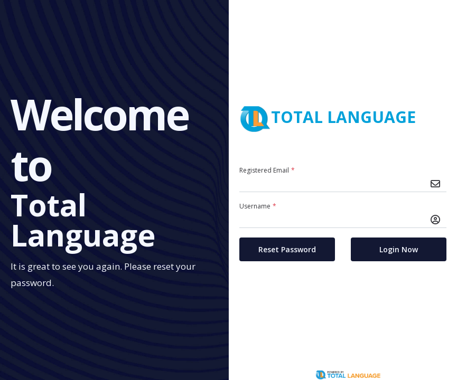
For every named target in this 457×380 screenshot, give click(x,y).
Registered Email (268, 170)
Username (258, 206)
